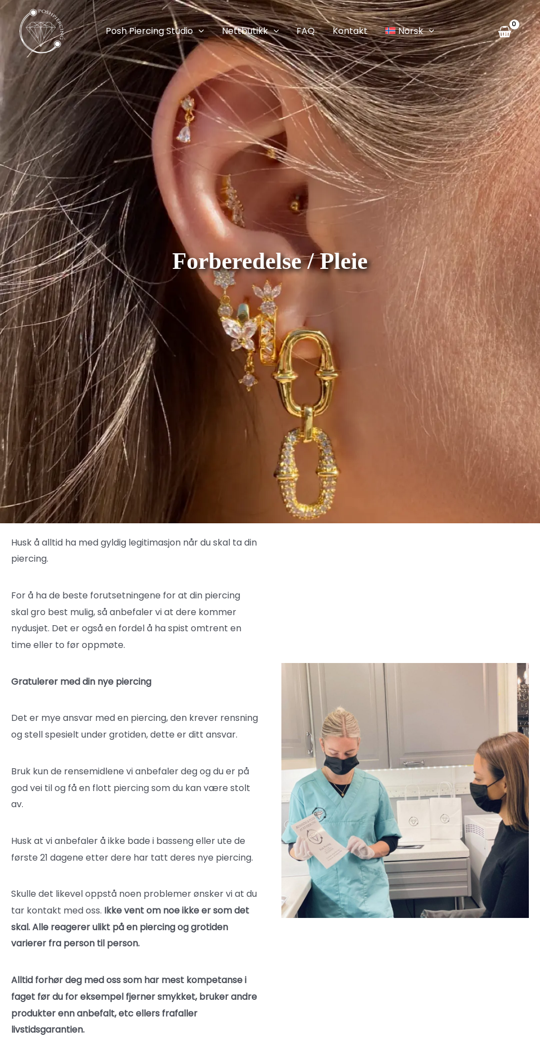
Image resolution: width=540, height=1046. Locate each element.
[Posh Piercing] (41, 30)
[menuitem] (409, 31)
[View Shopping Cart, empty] (507, 31)
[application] (198, 31)
